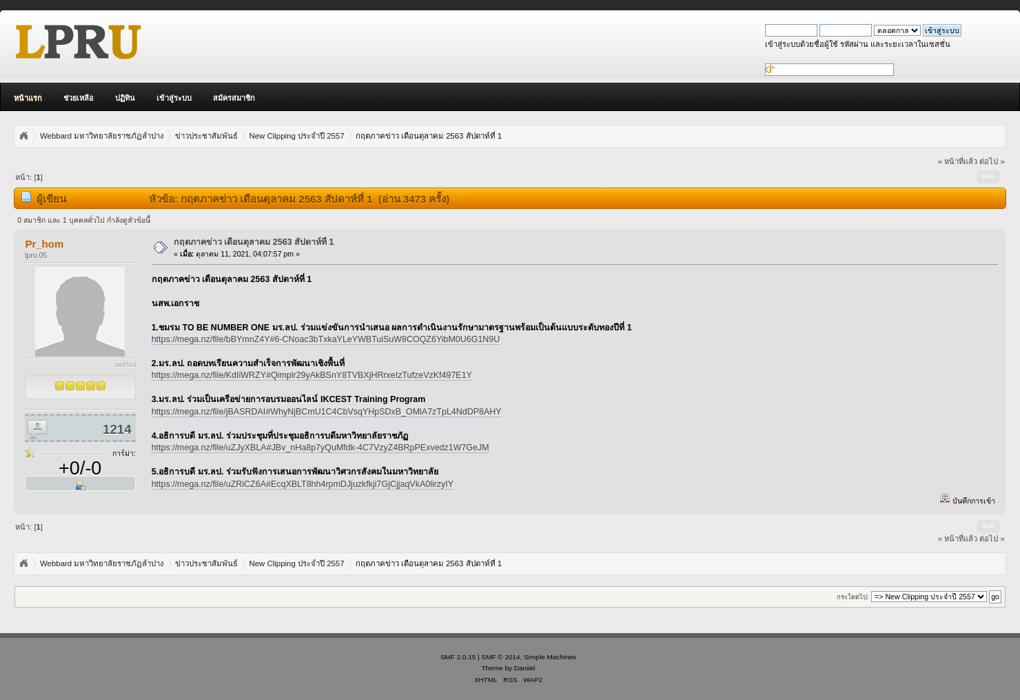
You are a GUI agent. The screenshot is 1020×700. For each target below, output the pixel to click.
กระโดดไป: (853, 597)
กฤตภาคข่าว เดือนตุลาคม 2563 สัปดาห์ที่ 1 (254, 242)
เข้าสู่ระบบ (174, 98)
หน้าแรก (28, 98)
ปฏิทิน (125, 98)
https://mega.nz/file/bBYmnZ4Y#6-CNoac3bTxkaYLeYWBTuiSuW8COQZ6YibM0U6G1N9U (326, 339)
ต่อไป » (991, 161)
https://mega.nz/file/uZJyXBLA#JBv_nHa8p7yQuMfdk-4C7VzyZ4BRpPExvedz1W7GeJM (320, 447)
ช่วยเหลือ (78, 98)
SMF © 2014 (501, 657)
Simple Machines (550, 657)
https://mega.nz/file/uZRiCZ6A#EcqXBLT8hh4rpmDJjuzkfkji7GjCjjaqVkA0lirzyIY (302, 484)
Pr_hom (44, 244)
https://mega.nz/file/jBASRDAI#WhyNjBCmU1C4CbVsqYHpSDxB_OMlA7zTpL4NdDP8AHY (327, 412)
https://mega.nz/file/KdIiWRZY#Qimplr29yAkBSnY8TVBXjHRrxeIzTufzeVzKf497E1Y (312, 375)
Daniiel (524, 668)
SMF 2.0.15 (458, 657)
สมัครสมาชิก (234, 98)
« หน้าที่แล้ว (957, 161)
